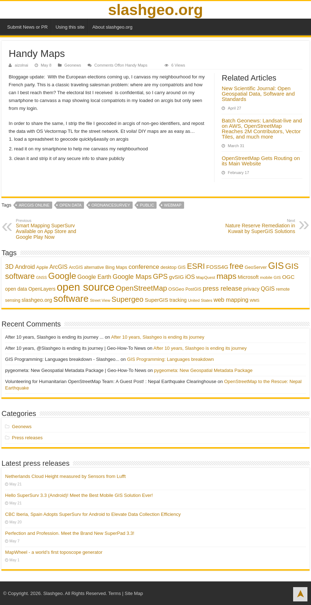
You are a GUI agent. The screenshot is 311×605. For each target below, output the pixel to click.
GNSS (41, 277)
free (236, 266)
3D (9, 266)
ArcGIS (58, 267)
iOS (190, 277)
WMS (254, 300)
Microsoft (248, 277)
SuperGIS (156, 300)
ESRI (196, 266)
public (147, 205)
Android (25, 266)
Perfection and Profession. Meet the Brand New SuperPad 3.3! (69, 533)
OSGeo (176, 289)
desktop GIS (173, 267)
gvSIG (176, 277)
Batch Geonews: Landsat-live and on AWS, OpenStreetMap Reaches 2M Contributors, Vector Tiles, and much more (262, 128)
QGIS (268, 289)
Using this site (69, 27)
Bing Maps (116, 267)
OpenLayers (41, 289)
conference (143, 266)
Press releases (27, 437)
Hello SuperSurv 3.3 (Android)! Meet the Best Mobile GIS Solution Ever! (79, 495)
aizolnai (21, 65)
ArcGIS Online (34, 205)
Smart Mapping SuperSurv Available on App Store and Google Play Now (52, 229)
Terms (114, 593)
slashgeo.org (155, 9)
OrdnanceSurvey (111, 205)
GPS (160, 276)
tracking (178, 300)
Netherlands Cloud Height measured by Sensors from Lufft (65, 476)
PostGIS (194, 289)
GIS (276, 266)
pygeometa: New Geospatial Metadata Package (203, 370)
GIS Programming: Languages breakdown (170, 359)
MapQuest (205, 277)
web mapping (230, 299)
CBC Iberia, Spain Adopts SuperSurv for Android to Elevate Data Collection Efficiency (93, 514)
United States (200, 300)
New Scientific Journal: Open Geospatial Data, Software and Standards (258, 93)
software (70, 298)
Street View (100, 300)
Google (62, 276)
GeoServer (256, 267)
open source (85, 287)
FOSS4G (217, 267)
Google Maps (132, 276)
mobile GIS (270, 277)
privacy (251, 289)
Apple (42, 267)
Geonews (72, 65)
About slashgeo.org (112, 27)
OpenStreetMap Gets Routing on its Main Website (261, 160)
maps (226, 276)
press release (222, 288)
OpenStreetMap (141, 288)
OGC (288, 277)
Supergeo (128, 299)
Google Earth (95, 277)
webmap (173, 205)
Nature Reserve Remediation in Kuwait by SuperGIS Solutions (258, 226)
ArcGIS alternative (86, 267)
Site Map (134, 593)
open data (70, 205)
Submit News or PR (27, 27)
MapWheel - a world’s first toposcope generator (53, 552)
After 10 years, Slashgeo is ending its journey (157, 337)
